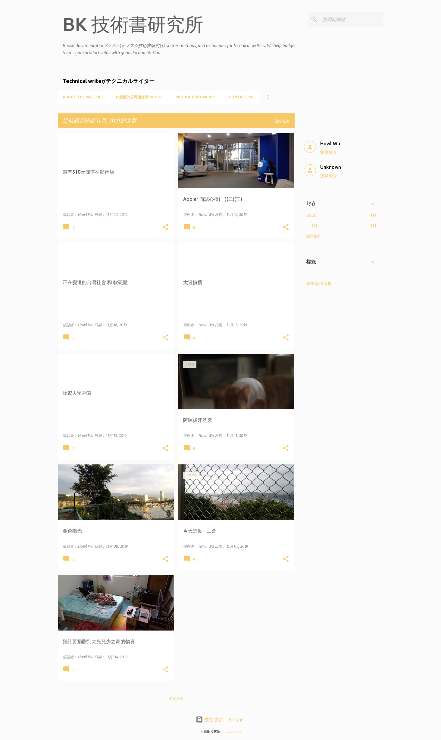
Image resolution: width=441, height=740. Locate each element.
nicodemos (232, 731)
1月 (314, 226)
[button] (165, 227)
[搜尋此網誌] (351, 19)
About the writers (82, 97)
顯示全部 (282, 121)
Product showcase (196, 97)
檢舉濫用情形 (319, 283)
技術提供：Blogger (220, 719)
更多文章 (176, 698)
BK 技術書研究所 (133, 24)
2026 (311, 215)
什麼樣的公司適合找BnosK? (139, 97)
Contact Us (241, 97)
